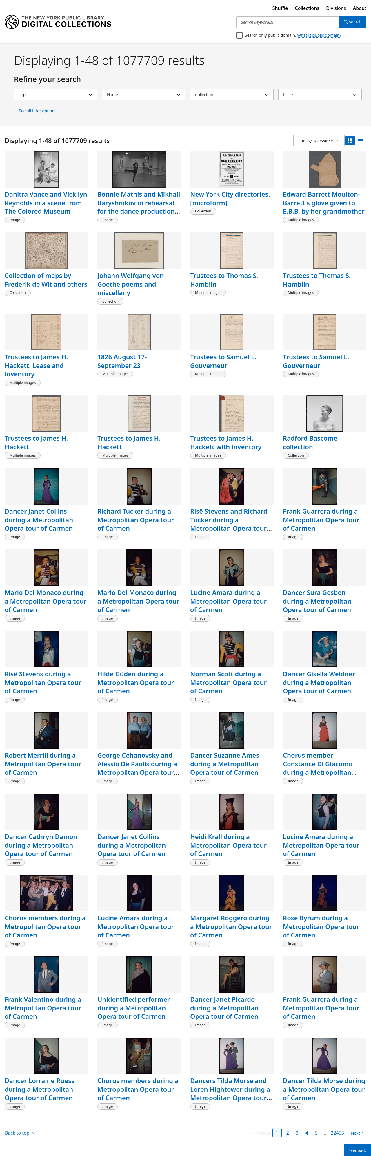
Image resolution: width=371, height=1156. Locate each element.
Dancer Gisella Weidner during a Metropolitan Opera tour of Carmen (319, 682)
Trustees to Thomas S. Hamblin (224, 279)
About (359, 8)
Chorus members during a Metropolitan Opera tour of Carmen (45, 926)
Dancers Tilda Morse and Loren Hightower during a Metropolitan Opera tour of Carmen (230, 1093)
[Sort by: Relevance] (318, 140)
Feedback (357, 1150)
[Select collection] (232, 94)
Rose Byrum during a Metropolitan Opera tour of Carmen (321, 926)
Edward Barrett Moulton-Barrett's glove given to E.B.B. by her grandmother (324, 202)
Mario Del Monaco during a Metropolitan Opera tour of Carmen (46, 601)
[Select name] (144, 94)
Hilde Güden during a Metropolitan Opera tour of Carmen (135, 682)
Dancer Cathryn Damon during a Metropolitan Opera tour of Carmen (41, 845)
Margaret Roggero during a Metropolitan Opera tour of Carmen (231, 926)
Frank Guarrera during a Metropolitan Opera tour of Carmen (321, 519)
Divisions (336, 8)
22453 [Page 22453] (337, 1133)
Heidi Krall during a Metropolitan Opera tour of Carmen (228, 845)
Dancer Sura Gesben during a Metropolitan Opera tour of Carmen (317, 601)
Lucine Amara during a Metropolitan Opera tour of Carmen (228, 601)
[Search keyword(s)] (287, 22)
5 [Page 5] (316, 1133)
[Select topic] (55, 94)
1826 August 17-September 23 (122, 361)
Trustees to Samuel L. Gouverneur (223, 361)
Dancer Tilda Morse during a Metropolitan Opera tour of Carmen (324, 1089)
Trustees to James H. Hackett (36, 442)
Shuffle (280, 8)
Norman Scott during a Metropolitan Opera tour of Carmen (228, 682)
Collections (307, 8)
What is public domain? (319, 35)
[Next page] (356, 1133)
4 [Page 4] (306, 1133)
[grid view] (350, 140)
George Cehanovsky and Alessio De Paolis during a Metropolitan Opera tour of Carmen (137, 768)
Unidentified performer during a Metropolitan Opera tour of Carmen (133, 1008)
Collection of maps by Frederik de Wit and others (46, 279)
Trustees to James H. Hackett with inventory (225, 442)
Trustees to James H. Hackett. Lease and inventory (36, 365)
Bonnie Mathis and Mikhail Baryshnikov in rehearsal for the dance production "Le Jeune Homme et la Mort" (138, 211)
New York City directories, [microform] (230, 198)
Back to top (19, 1133)
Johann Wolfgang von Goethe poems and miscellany (130, 284)
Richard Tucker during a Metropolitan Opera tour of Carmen (135, 519)
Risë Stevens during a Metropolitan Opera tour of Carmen (43, 682)
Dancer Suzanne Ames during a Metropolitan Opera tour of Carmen (224, 763)
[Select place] (320, 94)
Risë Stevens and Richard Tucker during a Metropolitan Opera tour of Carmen (228, 524)
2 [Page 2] (287, 1133)
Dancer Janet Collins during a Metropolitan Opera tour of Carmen (39, 519)
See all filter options (38, 110)
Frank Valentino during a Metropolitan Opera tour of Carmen (43, 1008)
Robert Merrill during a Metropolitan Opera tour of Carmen (43, 763)
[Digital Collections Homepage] (58, 22)
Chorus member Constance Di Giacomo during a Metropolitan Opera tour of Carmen (317, 768)
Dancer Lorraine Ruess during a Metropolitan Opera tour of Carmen (39, 1089)
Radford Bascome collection (310, 442)
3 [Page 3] (297, 1133)
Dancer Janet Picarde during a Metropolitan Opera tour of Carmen (224, 1008)
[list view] (360, 140)
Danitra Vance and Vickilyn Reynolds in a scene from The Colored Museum (46, 202)
